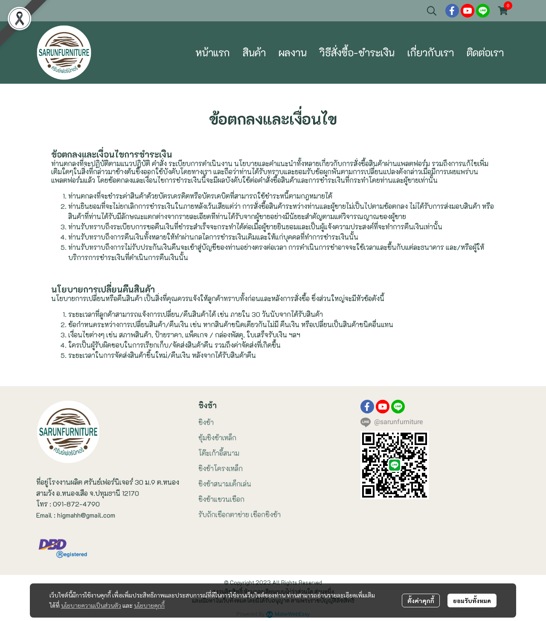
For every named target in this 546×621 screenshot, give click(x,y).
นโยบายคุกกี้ (149, 605)
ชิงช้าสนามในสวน (61, 11)
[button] (431, 10)
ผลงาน (293, 52)
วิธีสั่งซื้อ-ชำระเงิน (357, 52)
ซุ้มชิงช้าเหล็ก (217, 437)
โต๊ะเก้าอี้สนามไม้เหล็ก (88, 11)
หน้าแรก (212, 52)
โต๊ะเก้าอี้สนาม (218, 452)
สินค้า (254, 52)
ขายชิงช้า (42, 11)
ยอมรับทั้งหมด (472, 600)
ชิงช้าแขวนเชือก (221, 499)
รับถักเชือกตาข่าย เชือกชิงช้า (239, 514)
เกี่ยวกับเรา (430, 52)
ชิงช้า (206, 422)
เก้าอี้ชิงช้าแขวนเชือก (117, 11)
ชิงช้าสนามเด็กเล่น (224, 483)
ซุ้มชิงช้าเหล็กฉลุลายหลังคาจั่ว (181, 11)
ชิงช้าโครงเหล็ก (220, 468)
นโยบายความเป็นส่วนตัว (91, 605)
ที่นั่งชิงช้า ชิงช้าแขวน (146, 11)
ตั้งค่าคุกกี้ (420, 600)
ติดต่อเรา (485, 52)
